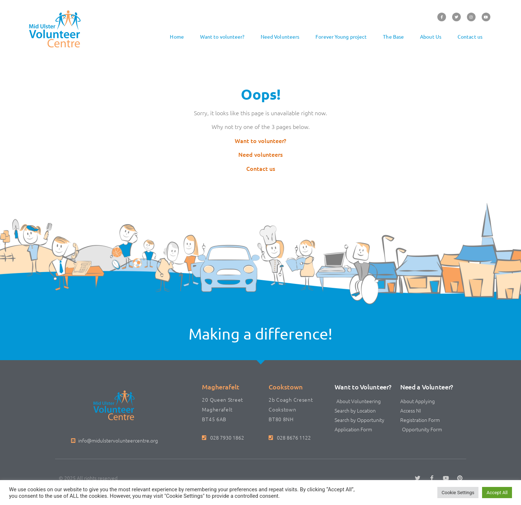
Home (177, 36)
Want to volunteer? (222, 36)
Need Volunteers (280, 36)
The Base (393, 36)
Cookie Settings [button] (458, 492)
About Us (430, 36)
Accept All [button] (497, 492)
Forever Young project (341, 36)
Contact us (470, 36)
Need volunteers (260, 154)
